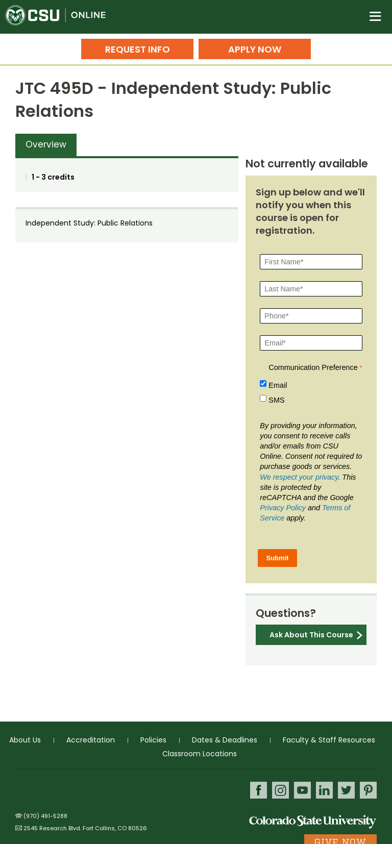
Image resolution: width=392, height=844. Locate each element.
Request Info (137, 49)
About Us (25, 740)
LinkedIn (324, 790)
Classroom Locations (199, 754)
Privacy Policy (283, 508)
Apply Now (254, 49)
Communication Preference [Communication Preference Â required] (312, 367)
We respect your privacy (299, 477)
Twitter (346, 790)
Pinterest (368, 790)
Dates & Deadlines (224, 740)
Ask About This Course (311, 635)
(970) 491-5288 (45, 816)
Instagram (280, 790)
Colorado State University (313, 821)
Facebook (258, 790)
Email (277, 385)
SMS (276, 400)
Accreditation (90, 740)
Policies (153, 740)
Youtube (302, 790)
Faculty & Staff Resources (329, 740)
